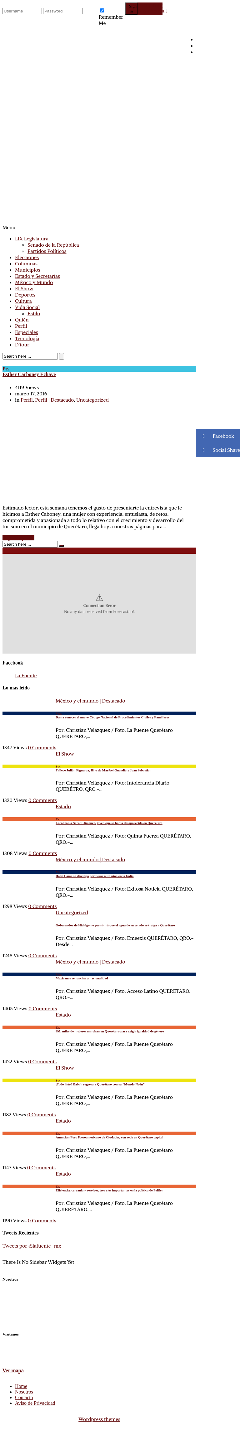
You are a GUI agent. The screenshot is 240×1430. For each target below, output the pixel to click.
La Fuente (26, 675)
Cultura (23, 301)
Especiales (26, 332)
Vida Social (27, 307)
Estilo (34, 313)
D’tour (22, 344)
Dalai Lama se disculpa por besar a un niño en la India (99, 874)
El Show (24, 288)
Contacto (24, 1397)
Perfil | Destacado (54, 400)
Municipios (27, 270)
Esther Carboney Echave (99, 371)
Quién (22, 319)
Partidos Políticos (47, 251)
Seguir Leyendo (18, 537)
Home (21, 1386)
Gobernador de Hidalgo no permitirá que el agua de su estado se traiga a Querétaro (115, 925)
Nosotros (24, 1391)
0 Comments (42, 747)
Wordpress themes (99, 1419)
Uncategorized (92, 400)
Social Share (218, 450)
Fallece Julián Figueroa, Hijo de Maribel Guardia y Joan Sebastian (99, 768)
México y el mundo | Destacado (90, 701)
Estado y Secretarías (37, 276)
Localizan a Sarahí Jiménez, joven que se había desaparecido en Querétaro (99, 821)
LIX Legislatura (31, 238)
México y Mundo (34, 282)
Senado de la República (53, 245)
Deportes (25, 295)
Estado (63, 806)
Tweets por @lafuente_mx (31, 1246)
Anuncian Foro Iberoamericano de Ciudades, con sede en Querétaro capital (99, 1135)
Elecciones (27, 257)
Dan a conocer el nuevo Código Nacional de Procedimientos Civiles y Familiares (99, 715)
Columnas (26, 263)
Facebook (215, 436)
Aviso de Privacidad (35, 1403)
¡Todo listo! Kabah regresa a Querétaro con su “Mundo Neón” (99, 1082)
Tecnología (27, 338)
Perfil (21, 326)
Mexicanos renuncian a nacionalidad (99, 976)
